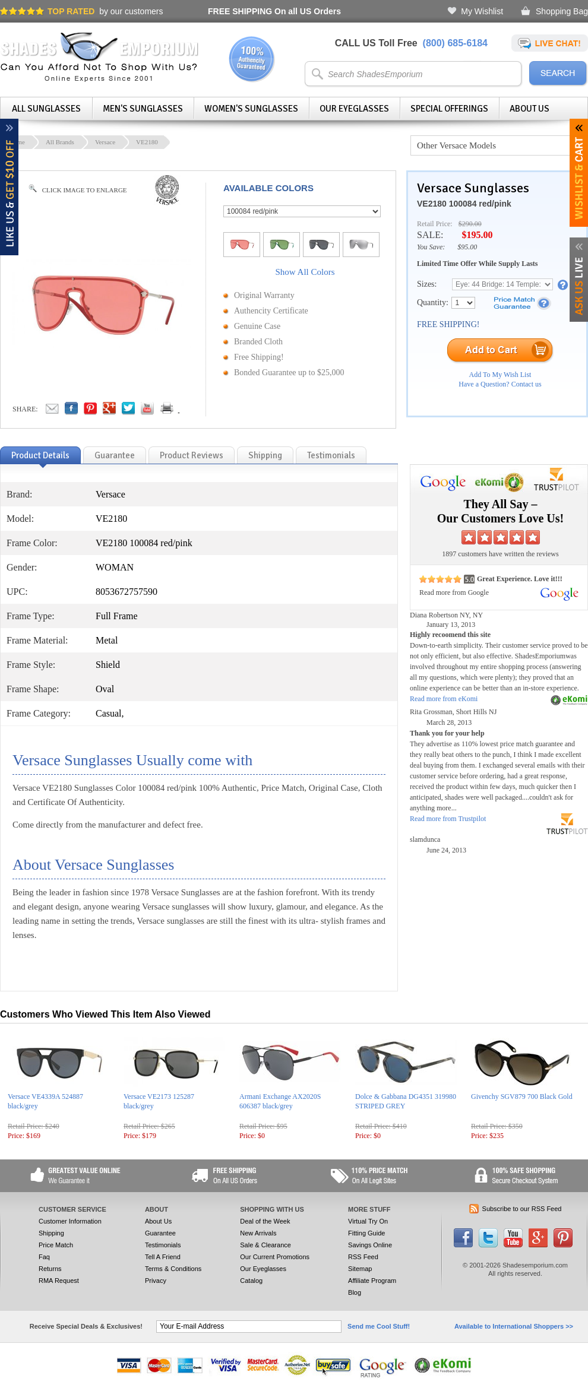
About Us (529, 108)
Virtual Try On (368, 1221)
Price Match (56, 1244)
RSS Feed (363, 1256)
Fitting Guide (366, 1233)
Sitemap (360, 1268)
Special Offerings (449, 108)
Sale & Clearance (265, 1244)
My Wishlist (482, 11)
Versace (105, 141)
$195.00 (476, 235)
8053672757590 (126, 592)
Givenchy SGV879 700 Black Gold (522, 1096)
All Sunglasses (46, 108)
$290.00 (470, 224)
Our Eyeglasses (354, 108)
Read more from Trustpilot (448, 819)
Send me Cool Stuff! (378, 1326)
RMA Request (59, 1280)
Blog (354, 1292)
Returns (50, 1268)
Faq (44, 1256)
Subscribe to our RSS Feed (522, 1208)
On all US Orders (274, 11)
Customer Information (70, 1221)
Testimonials (163, 1244)
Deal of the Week (265, 1221)
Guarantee (160, 1233)
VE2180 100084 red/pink (464, 203)
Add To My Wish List (500, 374)
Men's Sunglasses (143, 108)
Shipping (51, 1233)
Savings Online (370, 1244)
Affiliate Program (372, 1280)
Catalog (251, 1280)
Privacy (155, 1280)
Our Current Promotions (274, 1256)
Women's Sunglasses (251, 108)
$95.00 (467, 247)
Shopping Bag (562, 11)
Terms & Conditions (173, 1268)
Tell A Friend (163, 1256)
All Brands (60, 141)
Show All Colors (304, 272)
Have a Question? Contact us (500, 384)
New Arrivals (258, 1233)
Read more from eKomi (444, 699)
